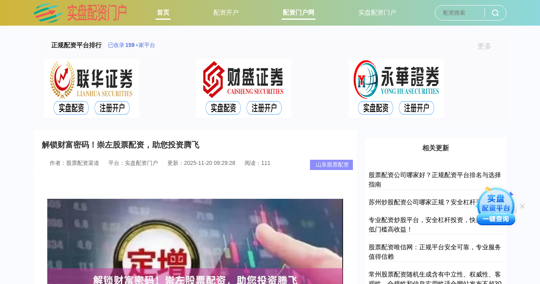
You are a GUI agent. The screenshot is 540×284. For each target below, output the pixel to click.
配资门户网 (298, 12)
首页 (163, 12)
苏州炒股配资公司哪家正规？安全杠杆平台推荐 (435, 202)
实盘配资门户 (377, 12)
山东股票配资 (332, 164)
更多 (487, 46)
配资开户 (226, 12)
